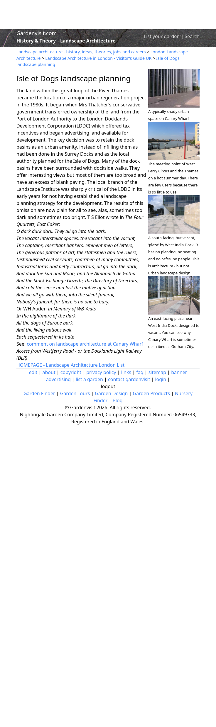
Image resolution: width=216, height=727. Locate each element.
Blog (117, 400)
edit (33, 372)
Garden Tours (75, 393)
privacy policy (101, 372)
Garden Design (111, 393)
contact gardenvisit (129, 379)
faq (139, 372)
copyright (70, 372)
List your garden (162, 36)
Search (192, 36)
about (49, 372)
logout (108, 386)
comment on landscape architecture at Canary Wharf (85, 344)
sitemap (157, 372)
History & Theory (36, 41)
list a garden (89, 379)
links (126, 372)
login (160, 379)
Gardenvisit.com (36, 33)
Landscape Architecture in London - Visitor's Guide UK (98, 58)
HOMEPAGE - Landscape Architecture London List (70, 365)
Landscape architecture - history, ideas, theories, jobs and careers (81, 52)
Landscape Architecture (88, 41)
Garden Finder (39, 393)
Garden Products (151, 393)
